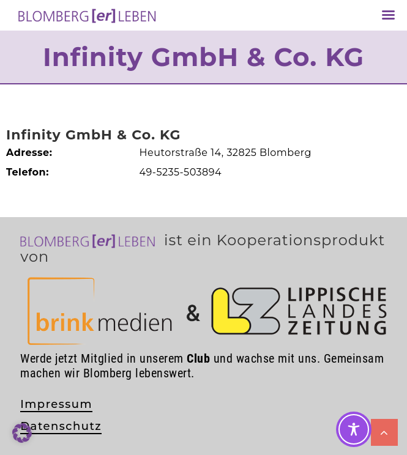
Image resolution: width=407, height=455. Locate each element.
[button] (22, 433)
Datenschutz (61, 426)
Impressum (56, 404)
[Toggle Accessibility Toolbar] (353, 429)
